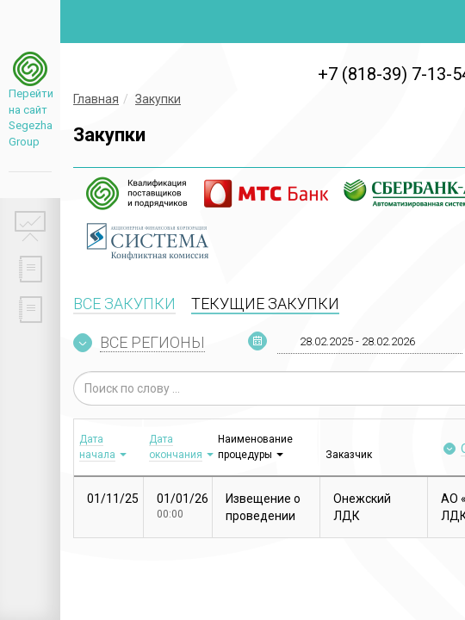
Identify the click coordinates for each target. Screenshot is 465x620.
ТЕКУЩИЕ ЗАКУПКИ (265, 303)
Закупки (158, 99)
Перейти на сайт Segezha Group (30, 117)
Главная (96, 99)
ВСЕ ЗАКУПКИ (124, 303)
